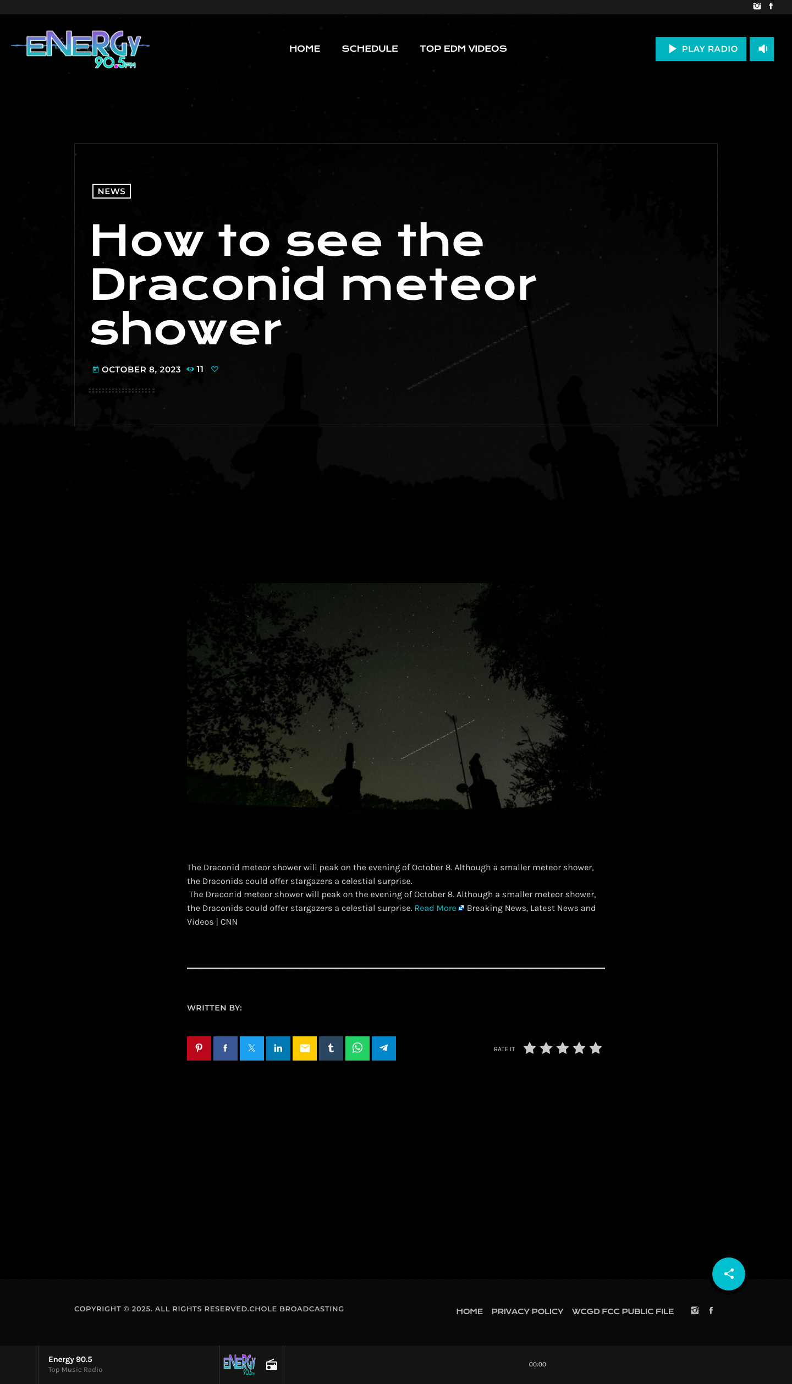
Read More (435, 908)
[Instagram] (757, 7)
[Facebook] (771, 7)
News (112, 191)
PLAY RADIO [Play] (701, 49)
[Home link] (80, 49)
